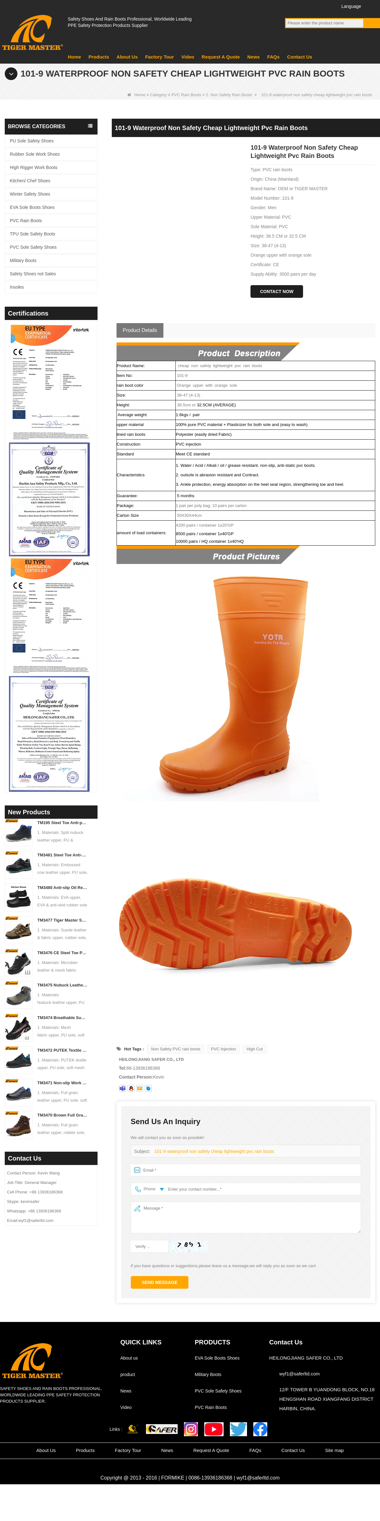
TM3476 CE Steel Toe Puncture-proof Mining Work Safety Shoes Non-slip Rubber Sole (62, 952)
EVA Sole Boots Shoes (32, 207)
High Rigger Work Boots (33, 167)
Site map (334, 1450)
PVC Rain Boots (186, 94)
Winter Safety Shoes (30, 194)
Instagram (326, 6)
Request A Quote (221, 56)
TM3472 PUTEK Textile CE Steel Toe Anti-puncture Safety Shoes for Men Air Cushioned (62, 1050)
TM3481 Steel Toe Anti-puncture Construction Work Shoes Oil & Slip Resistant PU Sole (62, 855)
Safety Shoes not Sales (33, 273)
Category (158, 94)
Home (74, 56)
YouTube (302, 6)
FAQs (273, 56)
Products (98, 56)
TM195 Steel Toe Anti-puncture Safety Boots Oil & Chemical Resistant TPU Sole (62, 822)
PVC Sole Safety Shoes (33, 247)
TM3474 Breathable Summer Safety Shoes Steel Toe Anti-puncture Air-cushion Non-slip (62, 1017)
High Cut (255, 1049)
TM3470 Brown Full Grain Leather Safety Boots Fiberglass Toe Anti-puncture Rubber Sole (62, 1115)
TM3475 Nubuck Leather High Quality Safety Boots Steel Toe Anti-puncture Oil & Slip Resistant (62, 985)
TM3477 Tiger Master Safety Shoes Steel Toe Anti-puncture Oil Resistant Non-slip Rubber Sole (62, 920)
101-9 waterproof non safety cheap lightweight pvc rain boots (210, 1151)
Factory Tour (159, 56)
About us (129, 1358)
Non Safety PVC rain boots (175, 1049)
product (127, 1374)
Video (187, 56)
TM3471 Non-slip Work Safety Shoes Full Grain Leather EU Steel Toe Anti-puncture (62, 1082)
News (253, 56)
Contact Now (277, 291)
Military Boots (23, 260)
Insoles (17, 287)
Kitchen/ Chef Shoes (30, 180)
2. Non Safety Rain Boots (229, 94)
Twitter (314, 6)
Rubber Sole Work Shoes (35, 154)
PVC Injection (223, 1049)
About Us (127, 56)
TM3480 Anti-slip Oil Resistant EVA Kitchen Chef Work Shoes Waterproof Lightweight (62, 887)
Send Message (160, 1282)
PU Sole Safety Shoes (32, 140)
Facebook (290, 6)
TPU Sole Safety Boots (32, 233)
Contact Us (299, 56)
